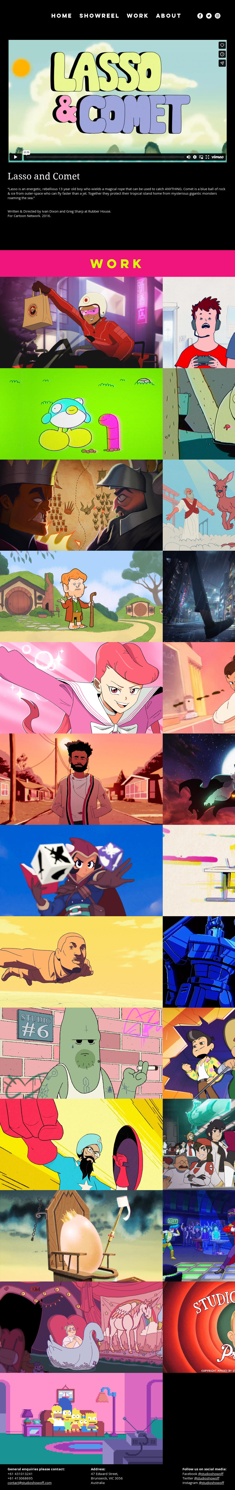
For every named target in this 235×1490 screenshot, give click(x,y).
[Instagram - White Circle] (217, 16)
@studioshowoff (210, 1473)
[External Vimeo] (118, 101)
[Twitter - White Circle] (209, 16)
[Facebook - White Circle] (200, 16)
